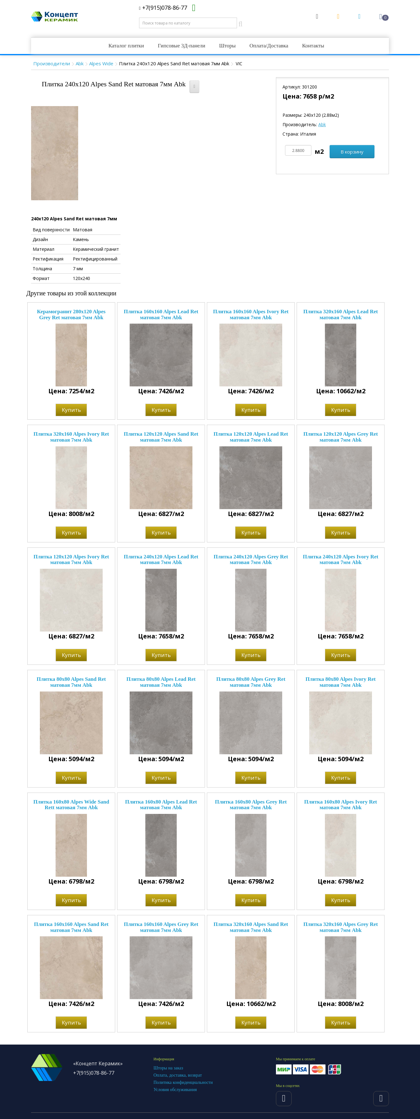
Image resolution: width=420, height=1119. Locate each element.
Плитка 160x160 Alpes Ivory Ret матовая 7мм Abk (250, 314)
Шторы (227, 46)
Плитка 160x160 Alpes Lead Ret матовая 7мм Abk (161, 314)
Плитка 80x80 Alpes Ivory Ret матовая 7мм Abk (340, 682)
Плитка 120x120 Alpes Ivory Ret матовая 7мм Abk (71, 560)
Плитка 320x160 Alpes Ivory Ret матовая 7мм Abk (71, 437)
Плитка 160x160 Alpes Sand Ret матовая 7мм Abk (71, 927)
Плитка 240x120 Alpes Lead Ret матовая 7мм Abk (161, 560)
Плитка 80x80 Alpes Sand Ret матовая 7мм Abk (71, 682)
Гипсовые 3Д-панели (181, 46)
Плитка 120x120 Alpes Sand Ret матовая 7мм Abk (161, 437)
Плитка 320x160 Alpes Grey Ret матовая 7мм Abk (340, 927)
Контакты (313, 46)
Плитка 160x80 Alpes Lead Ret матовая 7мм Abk (161, 805)
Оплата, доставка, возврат (177, 1075)
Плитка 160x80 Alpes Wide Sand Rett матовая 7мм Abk (71, 805)
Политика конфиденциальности (183, 1082)
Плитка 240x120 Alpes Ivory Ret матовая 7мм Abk (340, 560)
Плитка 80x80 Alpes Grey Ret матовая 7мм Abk (250, 682)
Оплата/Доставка (269, 46)
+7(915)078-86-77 (163, 7)
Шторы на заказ (168, 1068)
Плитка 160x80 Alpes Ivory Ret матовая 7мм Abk (340, 805)
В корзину (352, 151)
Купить (71, 409)
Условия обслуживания (175, 1089)
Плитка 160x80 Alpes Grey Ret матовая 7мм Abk (251, 805)
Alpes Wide (101, 63)
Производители (51, 63)
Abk (79, 63)
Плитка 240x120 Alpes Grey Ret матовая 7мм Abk (250, 560)
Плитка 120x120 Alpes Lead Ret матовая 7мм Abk (250, 437)
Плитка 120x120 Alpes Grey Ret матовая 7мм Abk (340, 437)
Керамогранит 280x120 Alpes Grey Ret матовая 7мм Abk (71, 314)
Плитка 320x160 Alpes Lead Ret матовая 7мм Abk (340, 314)
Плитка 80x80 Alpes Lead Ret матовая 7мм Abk (161, 682)
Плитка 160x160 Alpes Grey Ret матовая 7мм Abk (161, 927)
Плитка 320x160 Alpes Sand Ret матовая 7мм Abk (250, 927)
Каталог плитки (126, 46)
